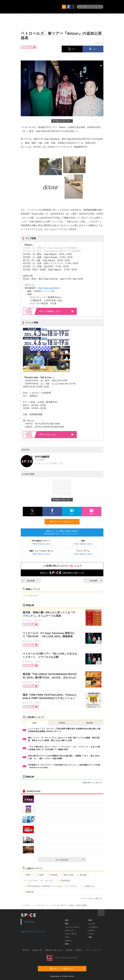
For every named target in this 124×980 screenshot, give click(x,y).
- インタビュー (93, 927)
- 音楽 (66, 920)
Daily (34, 723)
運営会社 (26, 950)
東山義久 (82, 875)
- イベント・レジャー (72, 927)
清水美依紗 (64, 880)
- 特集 (90, 937)
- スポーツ (68, 941)
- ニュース (91, 924)
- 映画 (66, 944)
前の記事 (28, 581)
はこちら (56, 434)
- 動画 (90, 920)
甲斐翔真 (53, 875)
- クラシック (68, 930)
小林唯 (40, 875)
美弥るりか (89, 886)
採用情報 (69, 950)
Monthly (89, 723)
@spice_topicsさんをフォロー (33, 931)
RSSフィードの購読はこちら (63, 521)
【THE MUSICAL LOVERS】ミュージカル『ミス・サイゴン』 (51, 886)
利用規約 (79, 950)
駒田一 (28, 875)
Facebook (29, 921)
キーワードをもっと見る (91, 898)
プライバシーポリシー (93, 950)
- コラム (90, 934)
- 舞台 (66, 924)
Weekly (62, 723)
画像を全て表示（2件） (62, 121)
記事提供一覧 (37, 950)
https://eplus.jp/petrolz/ (49, 288)
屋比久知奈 (67, 875)
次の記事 (96, 581)
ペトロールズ (31, 596)
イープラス (26, 905)
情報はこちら (56, 311)
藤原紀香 (29, 892)
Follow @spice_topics (41, 544)
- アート (67, 937)
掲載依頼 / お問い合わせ (54, 950)
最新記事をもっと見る (92, 783)
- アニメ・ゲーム (70, 934)
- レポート (91, 930)
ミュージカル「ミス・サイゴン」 (39, 880)
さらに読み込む (69, 860)
